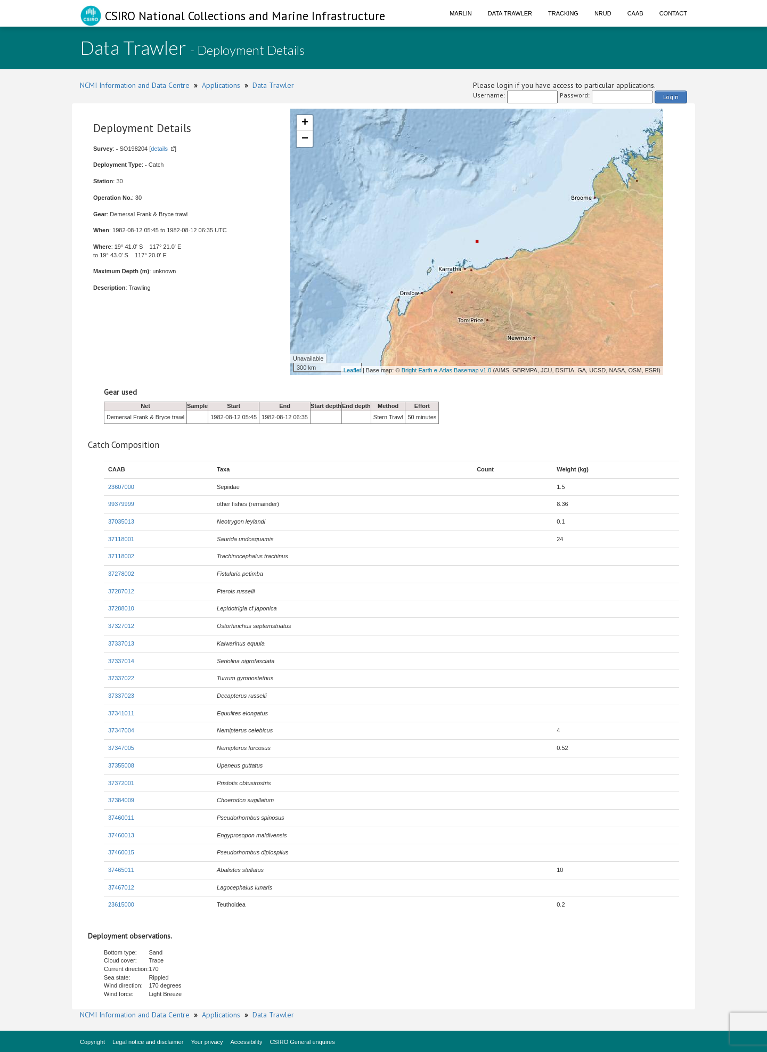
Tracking (563, 13)
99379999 (121, 504)
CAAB (635, 13)
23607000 (121, 487)
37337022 (121, 678)
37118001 (121, 539)
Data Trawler (510, 13)
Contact (673, 13)
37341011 (121, 713)
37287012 (121, 591)
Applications (221, 85)
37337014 (121, 661)
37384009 (121, 800)
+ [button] (304, 123)
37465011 (121, 870)
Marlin (461, 13)
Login (671, 97)
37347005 (121, 748)
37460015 (121, 852)
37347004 (121, 730)
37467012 (121, 887)
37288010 (121, 608)
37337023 (121, 695)
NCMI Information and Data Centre (135, 85)
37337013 (121, 643)
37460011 (121, 817)
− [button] (304, 139)
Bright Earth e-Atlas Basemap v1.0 (447, 370)
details (159, 148)
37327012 (121, 626)
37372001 (121, 783)
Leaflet (352, 370)
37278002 (121, 573)
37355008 (121, 765)
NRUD (602, 13)
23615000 (121, 904)
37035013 (121, 521)
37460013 (121, 835)
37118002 (121, 556)
